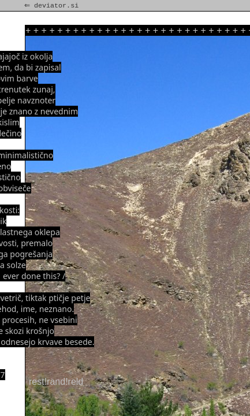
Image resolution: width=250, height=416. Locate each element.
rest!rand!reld (56, 382)
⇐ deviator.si (52, 5)
